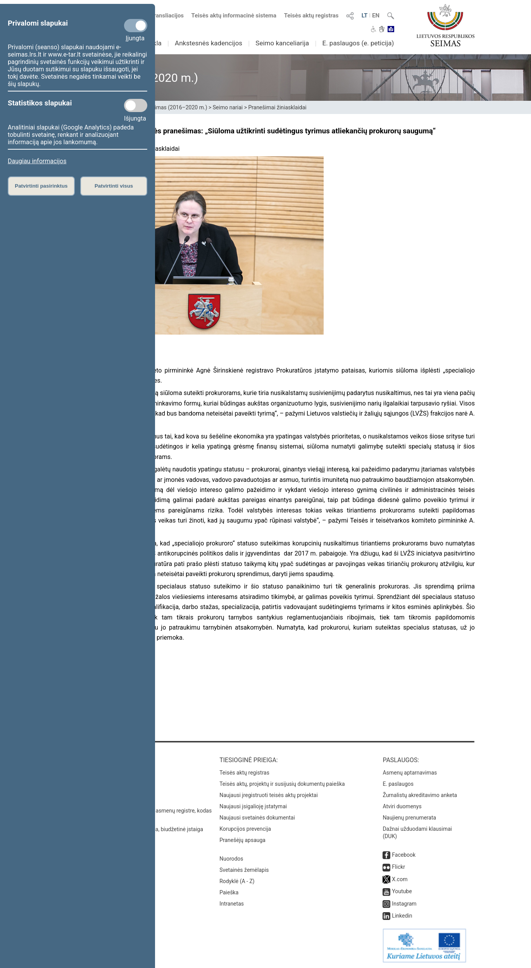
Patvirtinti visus (114, 186)
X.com (399, 879)
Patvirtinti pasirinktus (41, 186)
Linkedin (402, 916)
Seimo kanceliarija (282, 43)
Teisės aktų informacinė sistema (234, 15)
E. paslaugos (398, 784)
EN (375, 15)
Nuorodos (231, 859)
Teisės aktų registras (311, 15)
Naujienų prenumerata (409, 817)
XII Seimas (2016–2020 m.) (174, 107)
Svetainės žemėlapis (244, 870)
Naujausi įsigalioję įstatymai (253, 806)
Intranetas (231, 904)
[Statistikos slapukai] (135, 105)
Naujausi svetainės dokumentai (257, 817)
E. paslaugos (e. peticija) (358, 43)
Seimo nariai (228, 107)
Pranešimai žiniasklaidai (277, 107)
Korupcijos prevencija (245, 829)
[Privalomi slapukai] (135, 25)
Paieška (228, 892)
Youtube (402, 891)
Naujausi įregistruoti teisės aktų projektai (268, 795)
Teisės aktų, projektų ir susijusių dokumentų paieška (282, 784)
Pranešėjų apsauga (242, 840)
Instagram (404, 904)
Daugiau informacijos (37, 161)
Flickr (398, 867)
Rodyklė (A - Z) (237, 881)
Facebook (403, 855)
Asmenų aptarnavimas (410, 773)
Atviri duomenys (402, 806)
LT (365, 15)
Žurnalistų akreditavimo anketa (420, 795)
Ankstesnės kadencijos (208, 43)
